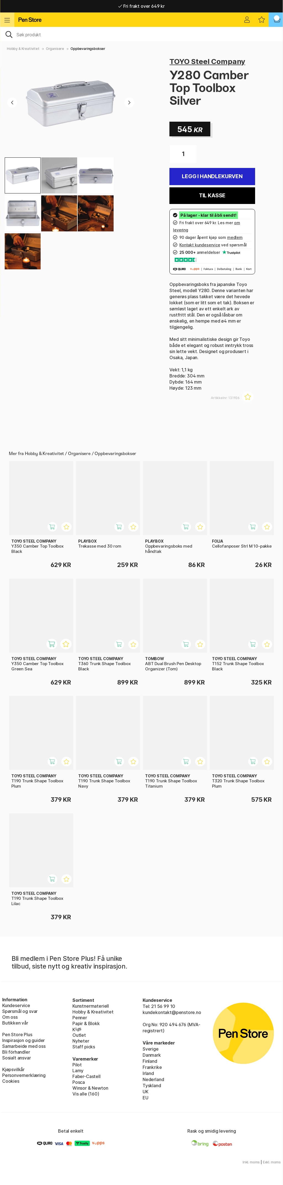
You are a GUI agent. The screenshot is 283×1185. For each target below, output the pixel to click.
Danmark (152, 1055)
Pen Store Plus (17, 1034)
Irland (148, 1073)
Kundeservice (16, 1005)
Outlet (79, 1035)
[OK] (141, 34)
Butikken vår (15, 1023)
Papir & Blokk (86, 1023)
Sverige (151, 1049)
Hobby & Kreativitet (23, 49)
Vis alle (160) (85, 1094)
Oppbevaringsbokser (87, 49)
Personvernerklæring (24, 1075)
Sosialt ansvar (16, 1058)
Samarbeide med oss (24, 1046)
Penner (79, 1017)
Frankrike (152, 1067)
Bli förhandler (16, 1052)
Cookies (10, 1081)
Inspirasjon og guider (23, 1040)
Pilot (77, 1064)
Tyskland (152, 1085)
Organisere (55, 49)
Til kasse (212, 195)
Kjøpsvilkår (13, 1069)
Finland (150, 1061)
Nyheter (80, 1041)
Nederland (153, 1079)
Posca (78, 1082)
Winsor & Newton (90, 1088)
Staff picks (83, 1046)
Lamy (77, 1070)
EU (145, 1097)
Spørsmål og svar (20, 1011)
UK (145, 1091)
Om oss (10, 1017)
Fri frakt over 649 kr (141, 6)
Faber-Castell (86, 1076)
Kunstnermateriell (90, 1006)
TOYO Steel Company (207, 61)
